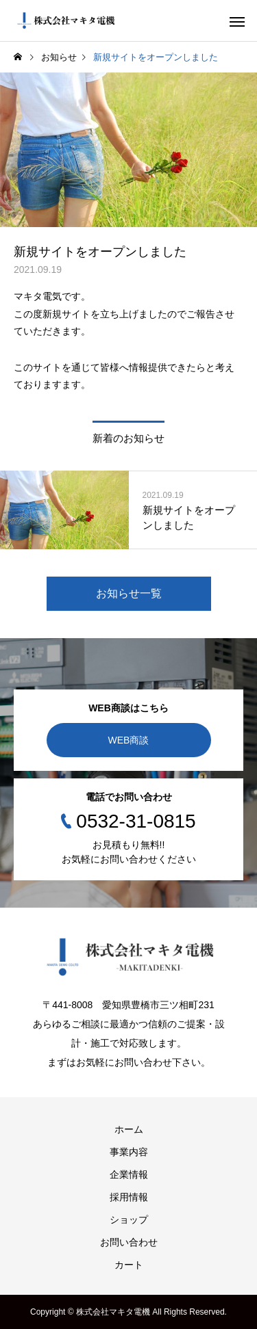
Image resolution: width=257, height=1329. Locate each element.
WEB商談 (128, 740)
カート (128, 1264)
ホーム (128, 1129)
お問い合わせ (129, 1242)
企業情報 (129, 1174)
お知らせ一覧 (129, 593)
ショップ (129, 1219)
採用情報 (129, 1197)
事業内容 (129, 1151)
